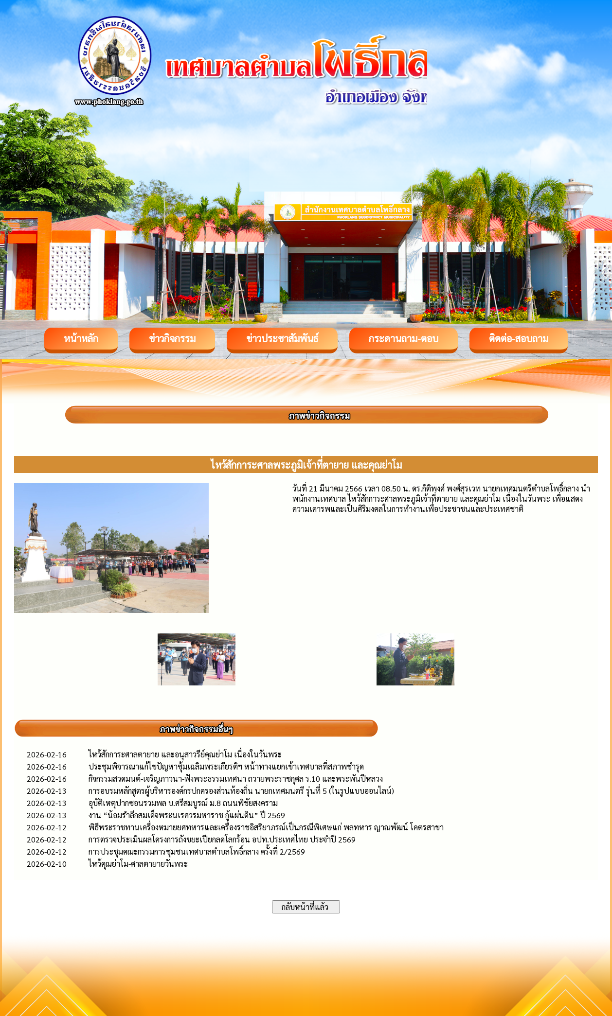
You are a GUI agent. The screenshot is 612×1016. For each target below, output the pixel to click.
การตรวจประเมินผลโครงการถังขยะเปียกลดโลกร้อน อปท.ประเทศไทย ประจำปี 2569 (222, 839)
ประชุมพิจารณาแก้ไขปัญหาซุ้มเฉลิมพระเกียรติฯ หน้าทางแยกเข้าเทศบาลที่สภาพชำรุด (226, 766)
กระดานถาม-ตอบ (403, 338)
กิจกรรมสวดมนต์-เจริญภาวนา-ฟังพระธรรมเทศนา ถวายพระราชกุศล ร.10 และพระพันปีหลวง (236, 778)
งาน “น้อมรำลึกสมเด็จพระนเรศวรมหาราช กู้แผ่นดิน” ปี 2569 (187, 815)
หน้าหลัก (81, 338)
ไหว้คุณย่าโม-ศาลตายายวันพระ (138, 863)
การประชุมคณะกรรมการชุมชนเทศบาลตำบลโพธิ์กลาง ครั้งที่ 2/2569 (197, 851)
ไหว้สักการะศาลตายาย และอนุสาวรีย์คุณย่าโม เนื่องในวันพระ (185, 754)
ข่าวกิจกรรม (172, 338)
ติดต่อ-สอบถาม (518, 338)
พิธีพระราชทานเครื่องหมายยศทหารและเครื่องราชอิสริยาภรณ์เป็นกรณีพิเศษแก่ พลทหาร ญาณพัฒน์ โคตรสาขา (266, 827)
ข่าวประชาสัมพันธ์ (282, 338)
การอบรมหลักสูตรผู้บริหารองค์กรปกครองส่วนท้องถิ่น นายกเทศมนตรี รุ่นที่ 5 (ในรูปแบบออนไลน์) (241, 791)
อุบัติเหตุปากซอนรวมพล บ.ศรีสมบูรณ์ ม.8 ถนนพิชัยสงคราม (183, 803)
